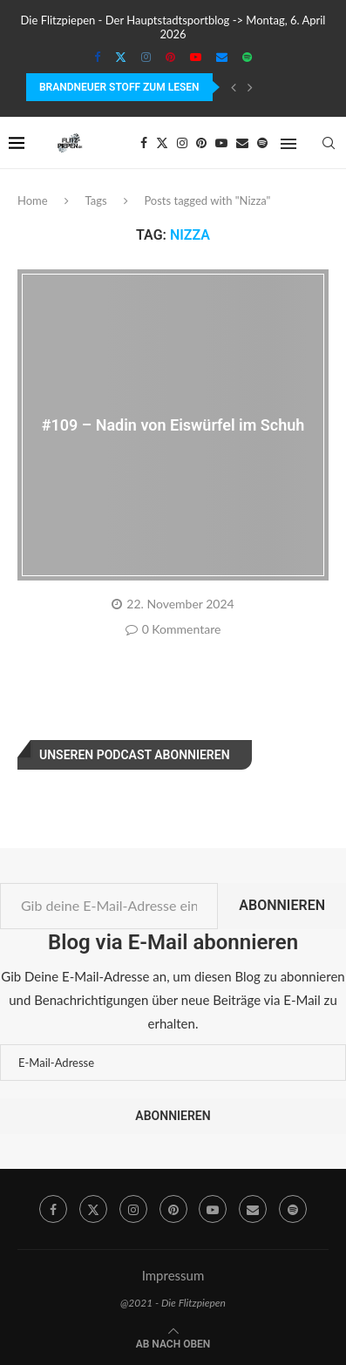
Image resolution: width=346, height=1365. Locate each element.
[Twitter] (120, 57)
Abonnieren (282, 905)
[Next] (250, 87)
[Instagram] (146, 57)
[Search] (328, 143)
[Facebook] (97, 57)
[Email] (221, 57)
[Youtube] (195, 57)
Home (32, 200)
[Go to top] (173, 1342)
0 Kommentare (173, 628)
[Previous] (234, 87)
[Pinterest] (170, 57)
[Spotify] (247, 57)
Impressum (173, 1275)
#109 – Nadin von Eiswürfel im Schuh (173, 425)
